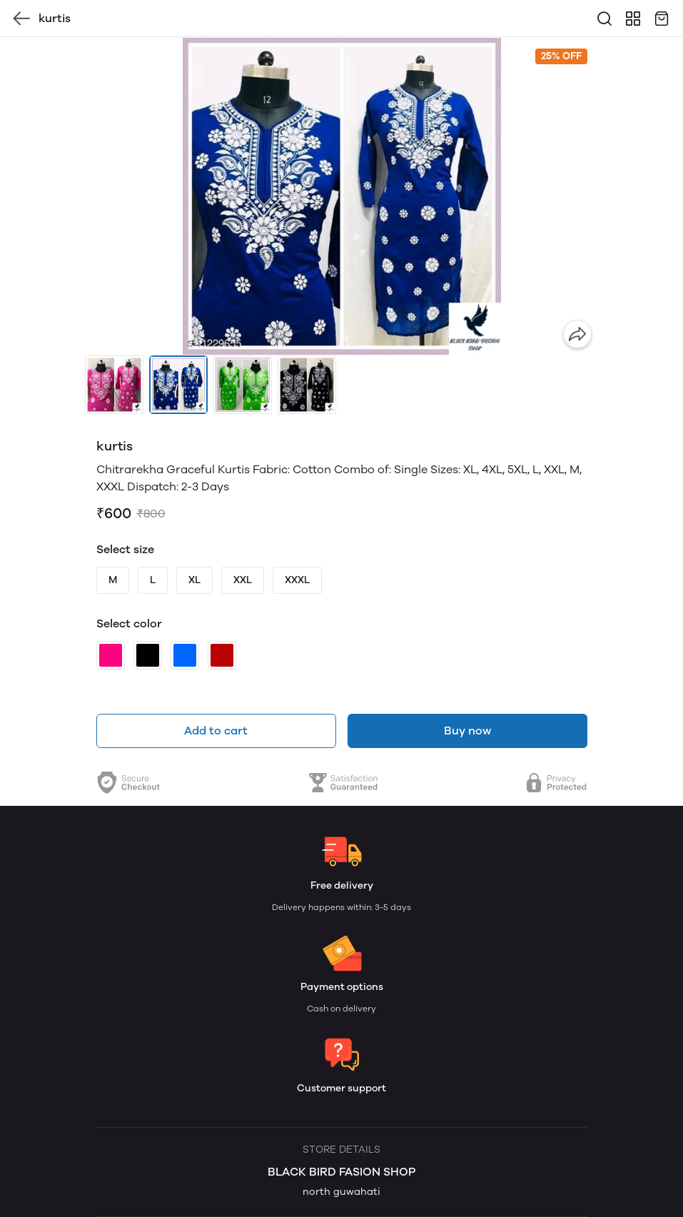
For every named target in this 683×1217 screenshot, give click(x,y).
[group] (342, 196)
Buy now (467, 730)
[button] (114, 384)
